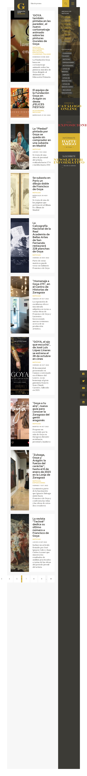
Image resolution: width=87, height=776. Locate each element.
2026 (66, 17)
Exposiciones (68, 62)
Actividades (68, 65)
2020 (66, 38)
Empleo (66, 75)
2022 (66, 31)
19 (51, 579)
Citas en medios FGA (66, 79)
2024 (66, 24)
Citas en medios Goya (67, 85)
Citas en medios (66, 70)
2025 (66, 21)
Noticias (66, 59)
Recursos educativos (67, 91)
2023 (66, 28)
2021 (66, 35)
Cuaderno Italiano (67, 55)
